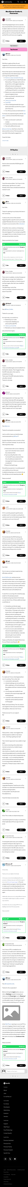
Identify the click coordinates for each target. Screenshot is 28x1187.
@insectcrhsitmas (6, 129)
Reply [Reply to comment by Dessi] (21, 1065)
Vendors (6, 1116)
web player (22, 224)
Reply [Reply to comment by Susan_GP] (21, 938)
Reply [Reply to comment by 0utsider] (21, 555)
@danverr (7, 426)
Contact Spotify (8, 1133)
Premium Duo (7, 1143)
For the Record (7, 1096)
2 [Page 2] (15, 154)
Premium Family (8, 1147)
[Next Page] (17, 154)
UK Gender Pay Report (8, 1184)
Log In (21, 2)
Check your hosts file (10, 100)
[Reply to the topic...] (15, 1071)
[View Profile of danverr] (8, 392)
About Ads (13, 1174)
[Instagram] (5, 1159)
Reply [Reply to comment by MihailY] (21, 354)
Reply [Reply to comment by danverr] (21, 414)
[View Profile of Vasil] (8, 561)
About (5, 1090)
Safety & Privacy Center (11, 1169)
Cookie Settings (7, 1174)
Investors (6, 1113)
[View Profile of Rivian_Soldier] (9, 177)
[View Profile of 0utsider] (8, 531)
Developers (7, 1107)
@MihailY (15, 436)
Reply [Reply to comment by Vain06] (21, 830)
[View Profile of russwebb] (8, 19)
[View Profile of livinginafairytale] (9, 836)
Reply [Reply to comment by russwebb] (21, 41)
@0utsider (9, 577)
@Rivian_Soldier (9, 309)
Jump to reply (5, 140)
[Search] (18, 2)
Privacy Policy (6, 1172)
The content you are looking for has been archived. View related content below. (14, 6)
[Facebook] (15, 1159)
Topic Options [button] (13, 45)
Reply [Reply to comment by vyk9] (21, 525)
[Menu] (25, 2)
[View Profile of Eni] (8, 201)
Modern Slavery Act (7, 1179)
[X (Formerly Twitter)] (10, 1159)
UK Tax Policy (6, 1181)
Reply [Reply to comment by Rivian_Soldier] (21, 195)
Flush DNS (8, 102)
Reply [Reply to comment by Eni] (21, 265)
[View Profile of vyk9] (7, 507)
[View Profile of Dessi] (8, 978)
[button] (25, 20)
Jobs (5, 1093)
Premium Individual (8, 1140)
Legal (5, 1169)
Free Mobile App (8, 1130)
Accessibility (6, 1177)
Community (6, 2)
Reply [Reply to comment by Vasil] (21, 665)
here (24, 111)
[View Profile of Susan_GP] (9, 864)
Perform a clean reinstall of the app (14, 78)
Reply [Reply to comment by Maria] (21, 501)
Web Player (8, 1024)
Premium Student (8, 1150)
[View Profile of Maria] (8, 420)
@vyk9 (4, 577)
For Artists (6, 1104)
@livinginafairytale (9, 984)
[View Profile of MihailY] (9, 303)
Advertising (7, 1110)
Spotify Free (7, 1153)
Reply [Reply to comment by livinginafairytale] (21, 858)
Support (6, 1124)
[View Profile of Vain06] (7, 810)
